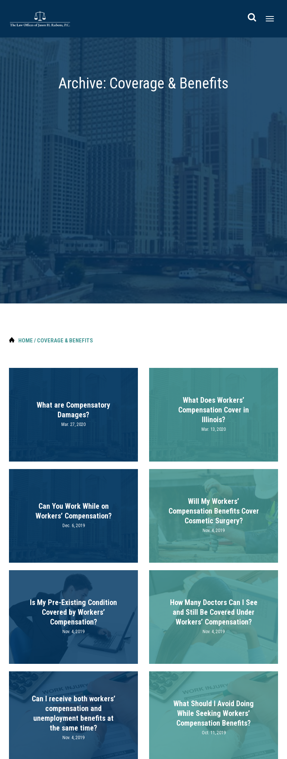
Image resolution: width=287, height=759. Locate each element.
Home (25, 340)
